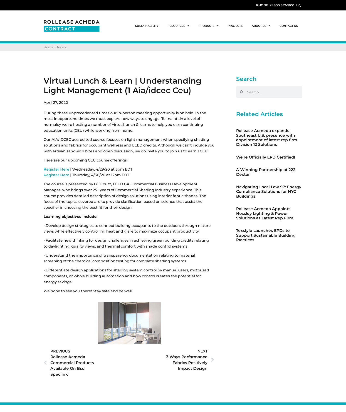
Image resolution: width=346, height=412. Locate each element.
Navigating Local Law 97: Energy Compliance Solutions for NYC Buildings (268, 192)
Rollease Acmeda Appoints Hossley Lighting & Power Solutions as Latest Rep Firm (264, 213)
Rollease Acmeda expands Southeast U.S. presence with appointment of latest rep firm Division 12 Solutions (266, 137)
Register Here (56, 169)
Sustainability (146, 25)
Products (208, 26)
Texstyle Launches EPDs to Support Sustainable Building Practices (266, 235)
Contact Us (288, 25)
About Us (261, 26)
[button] (299, 5)
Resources (178, 26)
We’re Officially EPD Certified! (265, 157)
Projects (235, 25)
